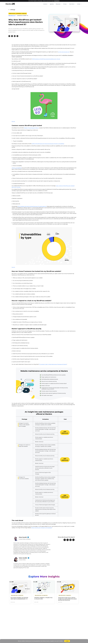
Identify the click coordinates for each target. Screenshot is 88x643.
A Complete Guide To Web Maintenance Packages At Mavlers (53, 364)
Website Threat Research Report (31, 127)
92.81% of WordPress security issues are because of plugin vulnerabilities (48, 143)
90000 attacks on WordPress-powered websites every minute (46, 59)
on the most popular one (63, 51)
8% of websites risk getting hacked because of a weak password (32, 206)
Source (13, 121)
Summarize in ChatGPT (22, 15)
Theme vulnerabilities (17, 167)
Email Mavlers (57, 0)
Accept (67, 641)
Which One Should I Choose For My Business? (41, 527)
